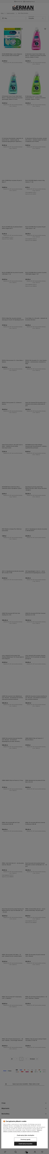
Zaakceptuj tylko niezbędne (25, 1135)
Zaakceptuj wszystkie (25, 1143)
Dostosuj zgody (25, 1139)
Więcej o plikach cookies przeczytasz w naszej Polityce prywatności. (22, 1130)
